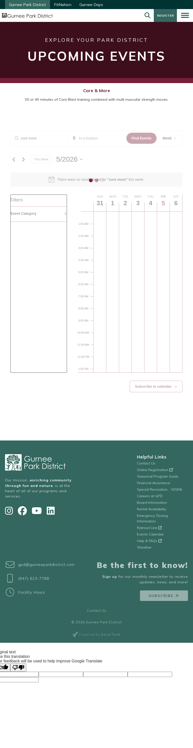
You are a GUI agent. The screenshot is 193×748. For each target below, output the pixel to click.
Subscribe (161, 597)
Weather (144, 549)
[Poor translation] (18, 669)
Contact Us (146, 465)
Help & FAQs (149, 542)
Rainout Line (149, 529)
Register (164, 16)
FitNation (62, 4)
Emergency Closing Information (152, 520)
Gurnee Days (91, 4)
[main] (96, 275)
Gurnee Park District (27, 4)
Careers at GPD (150, 497)
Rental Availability (151, 511)
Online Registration (155, 471)
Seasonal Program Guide (157, 478)
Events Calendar (150, 536)
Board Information (152, 504)
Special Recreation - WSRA (159, 491)
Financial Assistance (153, 484)
